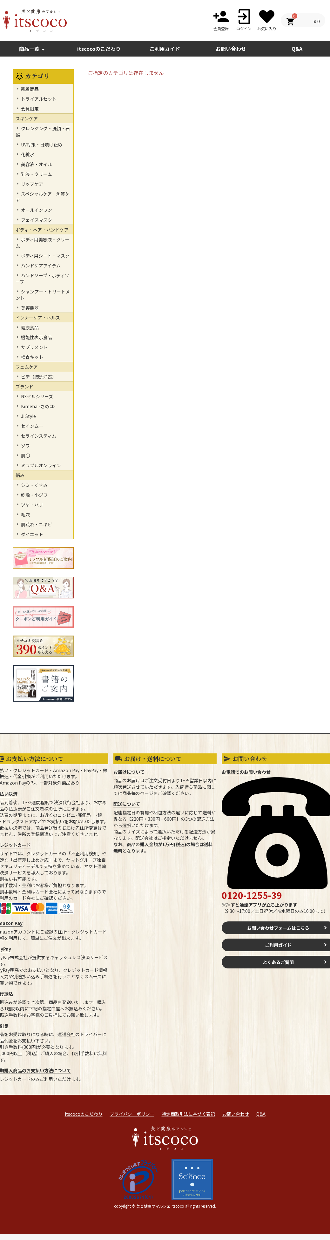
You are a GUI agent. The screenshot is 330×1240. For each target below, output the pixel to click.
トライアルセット (38, 99)
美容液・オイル (36, 164)
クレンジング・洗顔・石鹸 (43, 131)
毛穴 (25, 514)
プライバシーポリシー (132, 1114)
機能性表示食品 (36, 337)
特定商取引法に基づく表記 (188, 1114)
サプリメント (34, 347)
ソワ (25, 445)
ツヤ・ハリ (31, 505)
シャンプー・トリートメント (43, 294)
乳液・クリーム (36, 174)
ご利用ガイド (165, 48)
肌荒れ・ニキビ (36, 524)
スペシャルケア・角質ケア (43, 197)
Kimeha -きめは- (38, 406)
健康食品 (29, 327)
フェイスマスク (36, 220)
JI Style (28, 416)
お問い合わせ (235, 1114)
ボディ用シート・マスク (45, 256)
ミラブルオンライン (40, 465)
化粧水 (27, 154)
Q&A (261, 1114)
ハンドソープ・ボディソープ (42, 278)
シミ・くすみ (34, 485)
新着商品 (29, 89)
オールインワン (36, 210)
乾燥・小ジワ (34, 495)
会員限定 (29, 108)
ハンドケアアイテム (40, 265)
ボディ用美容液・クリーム (43, 242)
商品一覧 (33, 49)
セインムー (31, 426)
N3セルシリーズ (36, 396)
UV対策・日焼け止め (41, 144)
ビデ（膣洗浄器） (38, 377)
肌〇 (25, 455)
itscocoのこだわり (99, 48)
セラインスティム (38, 436)
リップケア (31, 184)
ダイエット (31, 534)
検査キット (31, 357)
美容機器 (29, 308)
